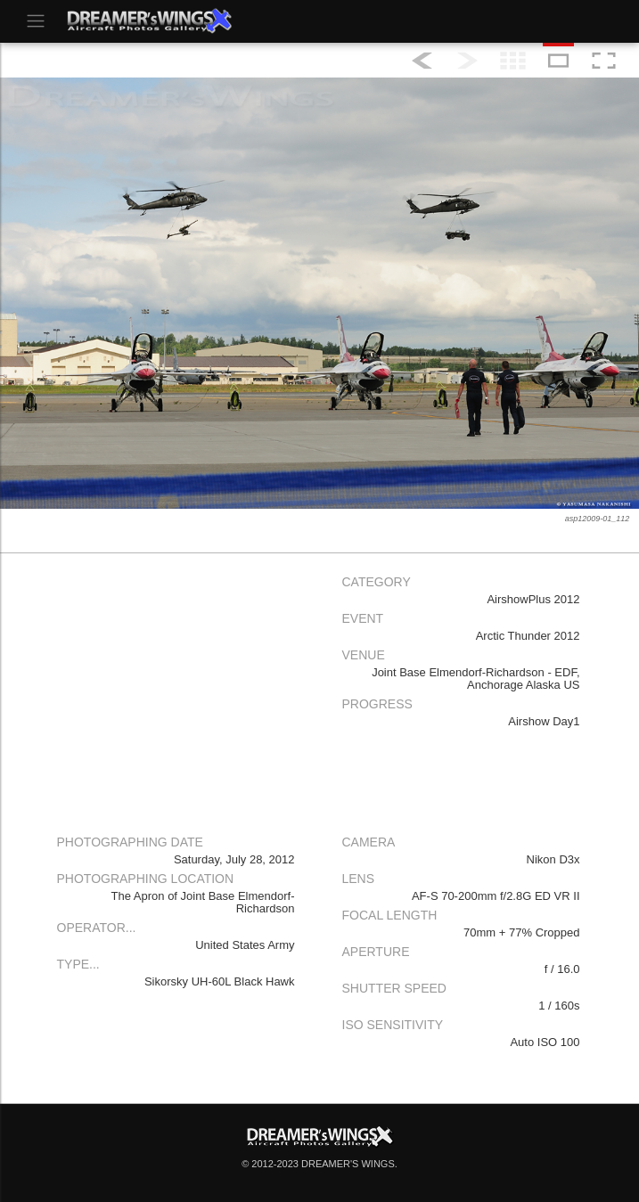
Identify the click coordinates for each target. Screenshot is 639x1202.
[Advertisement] (177, 692)
